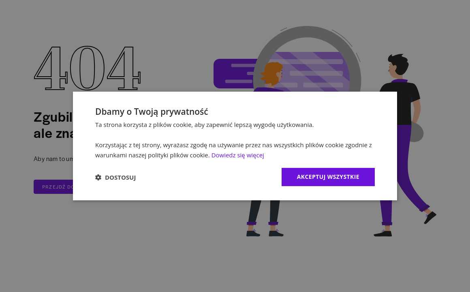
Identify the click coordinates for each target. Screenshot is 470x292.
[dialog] (235, 146)
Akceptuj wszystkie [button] (328, 176)
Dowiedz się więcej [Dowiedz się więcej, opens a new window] (238, 155)
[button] (115, 177)
